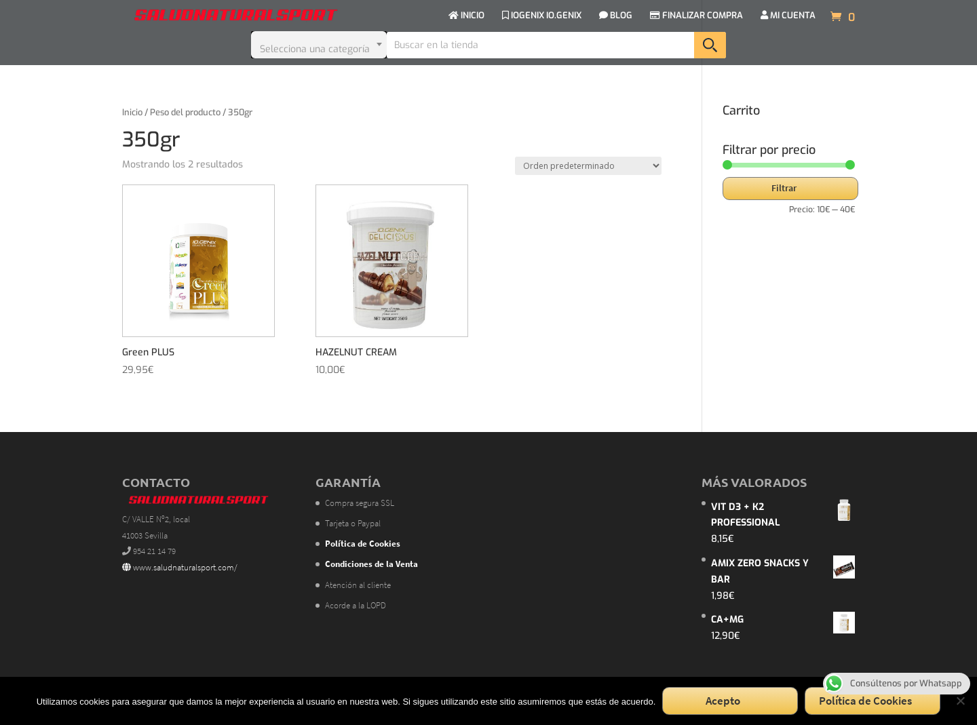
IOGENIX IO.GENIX (541, 16)
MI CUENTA (788, 16)
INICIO (466, 16)
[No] (960, 700)
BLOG (615, 16)
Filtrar (784, 188)
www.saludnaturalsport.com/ (179, 567)
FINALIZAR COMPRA (696, 16)
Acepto (723, 700)
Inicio (132, 112)
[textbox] (319, 44)
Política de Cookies (865, 700)
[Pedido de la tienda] (588, 166)
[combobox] (319, 44)
